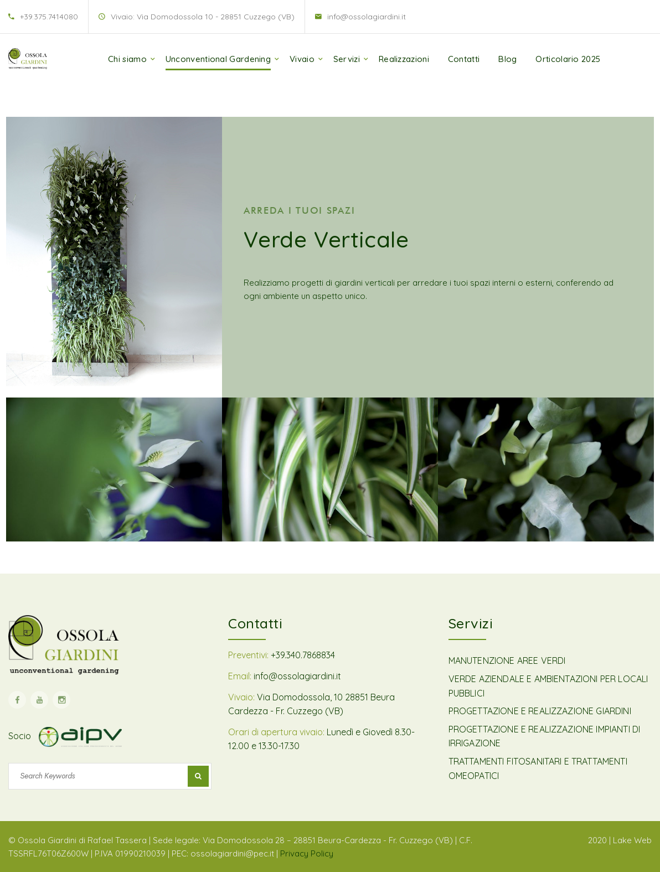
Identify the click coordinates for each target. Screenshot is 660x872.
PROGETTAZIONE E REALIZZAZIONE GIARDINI (539, 710)
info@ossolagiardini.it (366, 17)
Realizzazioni (404, 59)
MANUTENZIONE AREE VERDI (507, 660)
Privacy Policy (306, 853)
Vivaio (302, 59)
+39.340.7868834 (303, 655)
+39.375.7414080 (49, 17)
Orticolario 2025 (567, 59)
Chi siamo (127, 59)
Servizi (346, 59)
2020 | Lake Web (620, 840)
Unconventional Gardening (218, 59)
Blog (507, 59)
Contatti (463, 59)
